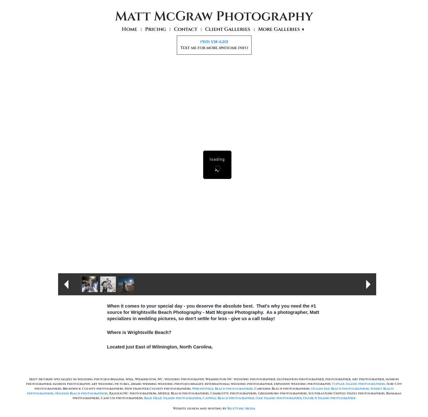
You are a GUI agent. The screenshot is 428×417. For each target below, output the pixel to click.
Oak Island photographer (278, 398)
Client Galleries (227, 29)
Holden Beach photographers (81, 393)
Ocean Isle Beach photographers (340, 388)
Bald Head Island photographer (172, 398)
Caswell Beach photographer (228, 398)
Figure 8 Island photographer (329, 398)
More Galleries (281, 29)
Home (129, 29)
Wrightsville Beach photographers (222, 388)
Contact (185, 29)
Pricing (155, 29)
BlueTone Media (241, 408)
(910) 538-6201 (214, 42)
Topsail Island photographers (358, 384)
